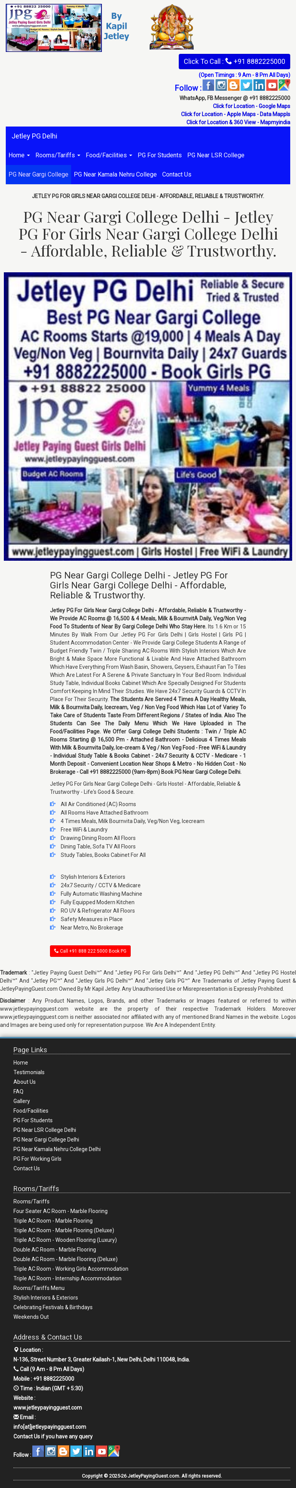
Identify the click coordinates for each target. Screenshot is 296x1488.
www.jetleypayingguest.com (47, 1408)
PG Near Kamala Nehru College (115, 174)
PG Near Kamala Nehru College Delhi (57, 1149)
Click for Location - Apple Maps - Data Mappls (235, 114)
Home (19, 155)
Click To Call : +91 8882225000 (234, 61)
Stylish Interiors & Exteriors (45, 1298)
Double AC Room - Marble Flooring (54, 1249)
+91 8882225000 (53, 1379)
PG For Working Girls (37, 1159)
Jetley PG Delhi (34, 136)
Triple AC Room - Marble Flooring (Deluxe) (63, 1230)
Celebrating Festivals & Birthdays (53, 1307)
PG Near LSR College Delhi (44, 1130)
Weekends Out (31, 1317)
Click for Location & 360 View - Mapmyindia (238, 122)
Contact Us (176, 174)
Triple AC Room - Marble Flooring (53, 1221)
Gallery (21, 1101)
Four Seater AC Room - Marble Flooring (60, 1211)
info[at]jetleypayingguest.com (49, 1427)
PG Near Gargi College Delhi (46, 1139)
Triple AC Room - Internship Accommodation (67, 1278)
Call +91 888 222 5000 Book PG (90, 951)
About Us (24, 1082)
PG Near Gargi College (38, 174)
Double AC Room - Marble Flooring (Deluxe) (65, 1259)
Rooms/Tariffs (57, 155)
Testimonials (29, 1072)
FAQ (18, 1091)
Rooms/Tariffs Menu (39, 1288)
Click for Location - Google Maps (251, 106)
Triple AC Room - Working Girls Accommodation (70, 1269)
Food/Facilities (109, 155)
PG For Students (160, 155)
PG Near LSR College (215, 155)
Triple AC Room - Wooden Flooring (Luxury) (65, 1240)
